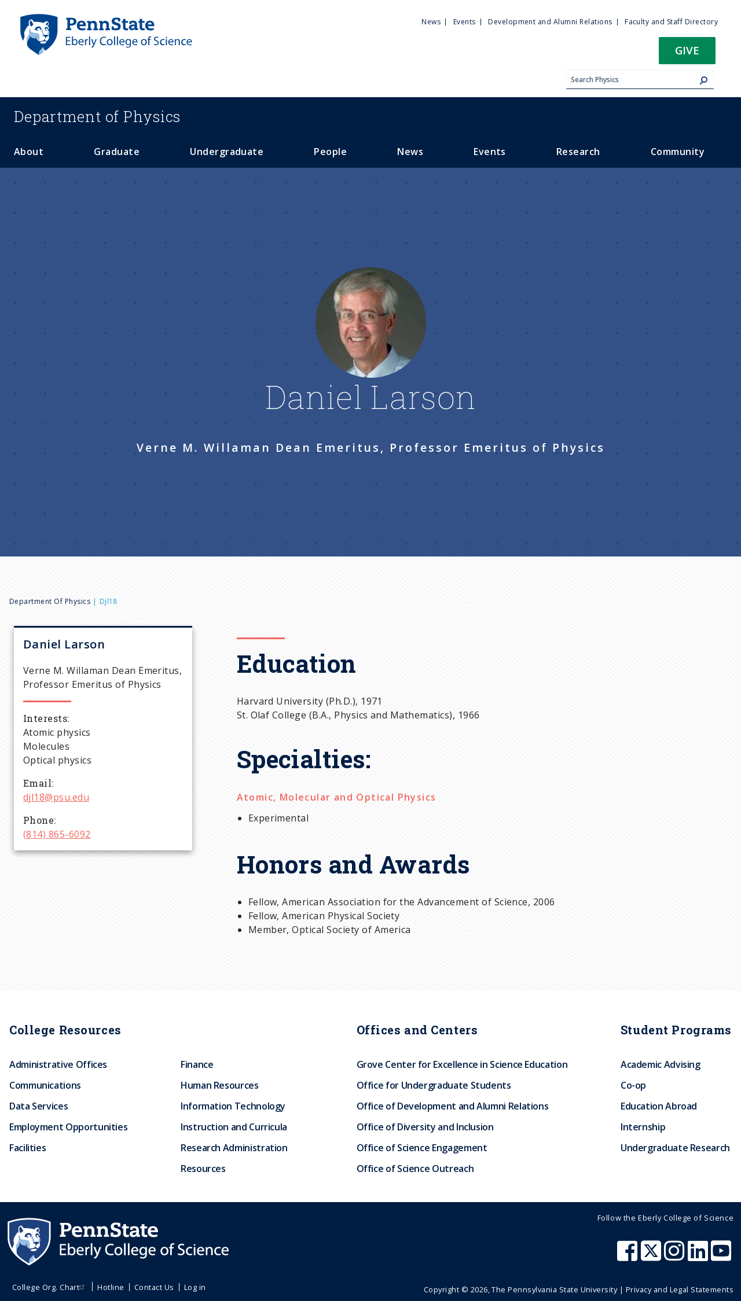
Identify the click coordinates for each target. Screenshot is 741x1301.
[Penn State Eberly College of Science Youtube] (722, 1256)
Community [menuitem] (678, 151)
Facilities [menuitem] (27, 1147)
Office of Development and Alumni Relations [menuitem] (453, 1106)
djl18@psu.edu (56, 797)
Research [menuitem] (578, 151)
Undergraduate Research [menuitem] (675, 1147)
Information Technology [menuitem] (233, 1106)
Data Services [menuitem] (38, 1106)
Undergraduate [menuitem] (226, 151)
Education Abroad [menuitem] (659, 1106)
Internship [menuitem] (643, 1127)
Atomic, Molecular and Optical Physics (336, 797)
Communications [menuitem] (45, 1085)
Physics (97, 116)
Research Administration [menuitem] (234, 1147)
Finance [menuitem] (197, 1064)
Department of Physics (49, 601)
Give (687, 50)
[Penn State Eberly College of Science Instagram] (675, 1256)
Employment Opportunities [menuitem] (68, 1127)
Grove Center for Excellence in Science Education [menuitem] (462, 1064)
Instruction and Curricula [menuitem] (234, 1127)
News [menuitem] (431, 22)
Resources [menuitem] (203, 1168)
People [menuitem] (330, 151)
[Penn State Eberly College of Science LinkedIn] (699, 1256)
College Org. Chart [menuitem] (50, 1287)
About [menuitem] (28, 151)
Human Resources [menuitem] (220, 1085)
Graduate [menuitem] (117, 151)
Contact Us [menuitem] (154, 1287)
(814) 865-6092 (57, 834)
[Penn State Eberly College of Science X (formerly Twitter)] (652, 1256)
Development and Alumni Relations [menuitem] (550, 22)
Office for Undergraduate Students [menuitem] (434, 1085)
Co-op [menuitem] (633, 1085)
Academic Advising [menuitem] (660, 1064)
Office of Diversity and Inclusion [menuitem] (425, 1127)
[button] (687, 54)
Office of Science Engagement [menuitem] (422, 1147)
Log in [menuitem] (195, 1287)
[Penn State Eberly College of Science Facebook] (628, 1256)
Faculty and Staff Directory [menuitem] (671, 22)
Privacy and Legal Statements (679, 1289)
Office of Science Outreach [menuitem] (415, 1168)
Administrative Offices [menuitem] (58, 1064)
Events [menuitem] (464, 22)
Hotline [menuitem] (110, 1287)
